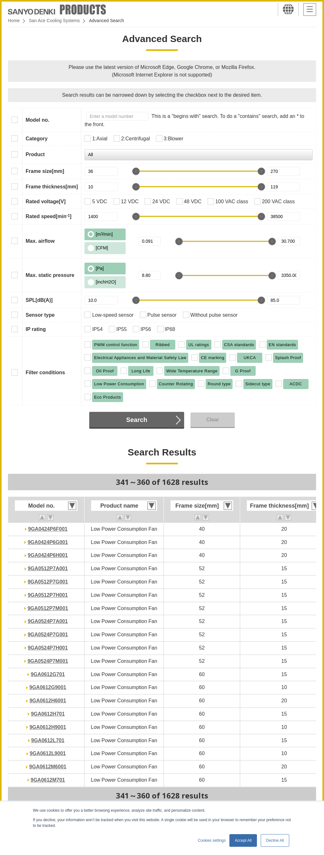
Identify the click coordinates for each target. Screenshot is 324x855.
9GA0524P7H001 (48, 647)
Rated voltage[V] (45, 201)
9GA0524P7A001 (48, 621)
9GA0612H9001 (47, 727)
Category (36, 138)
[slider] (136, 171)
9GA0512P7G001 (48, 581)
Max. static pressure (50, 275)
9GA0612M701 (48, 780)
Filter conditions (45, 372)
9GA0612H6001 (47, 700)
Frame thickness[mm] (52, 186)
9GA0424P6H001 (48, 555)
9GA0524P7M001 (48, 661)
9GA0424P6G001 (48, 542)
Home (14, 20)
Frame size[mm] (45, 171)
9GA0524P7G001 (48, 634)
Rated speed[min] (49, 216)
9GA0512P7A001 (48, 568)
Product (35, 154)
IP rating (36, 329)
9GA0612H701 (48, 714)
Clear (212, 419)
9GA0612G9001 (47, 687)
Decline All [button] (275, 840)
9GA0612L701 (48, 740)
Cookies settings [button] (212, 840)
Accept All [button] (243, 840)
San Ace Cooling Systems (54, 20)
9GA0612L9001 (48, 753)
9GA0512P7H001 (48, 595)
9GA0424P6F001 (48, 529)
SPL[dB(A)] (39, 300)
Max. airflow (40, 241)
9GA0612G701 (48, 674)
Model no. (37, 120)
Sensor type (40, 315)
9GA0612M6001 (47, 766)
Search (136, 419)
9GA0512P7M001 (48, 608)
